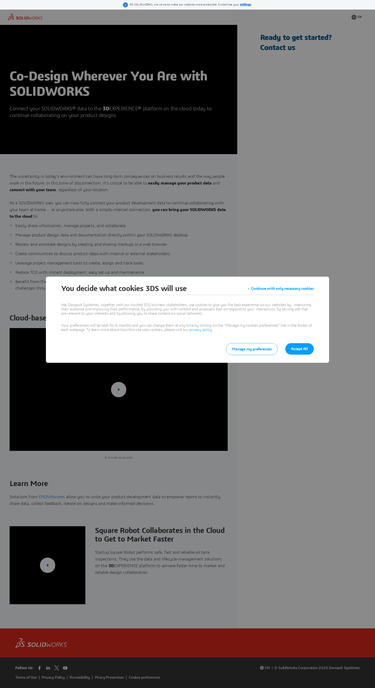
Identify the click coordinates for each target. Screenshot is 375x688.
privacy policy (200, 330)
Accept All (299, 349)
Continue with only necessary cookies (282, 289)
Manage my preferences (252, 349)
